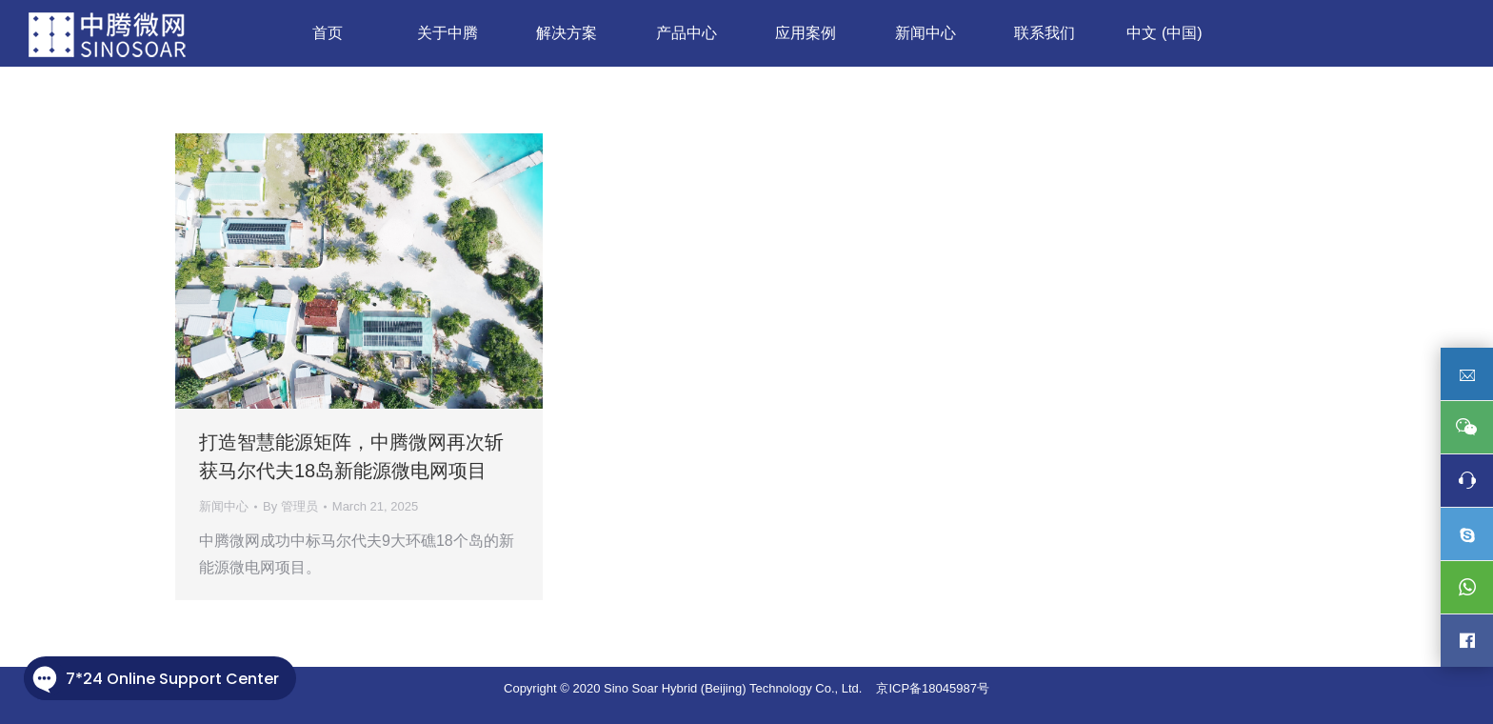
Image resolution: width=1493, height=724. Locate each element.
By (290, 506)
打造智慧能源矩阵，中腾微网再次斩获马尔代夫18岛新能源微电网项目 (351, 456)
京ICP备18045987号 (932, 688)
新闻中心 (224, 506)
